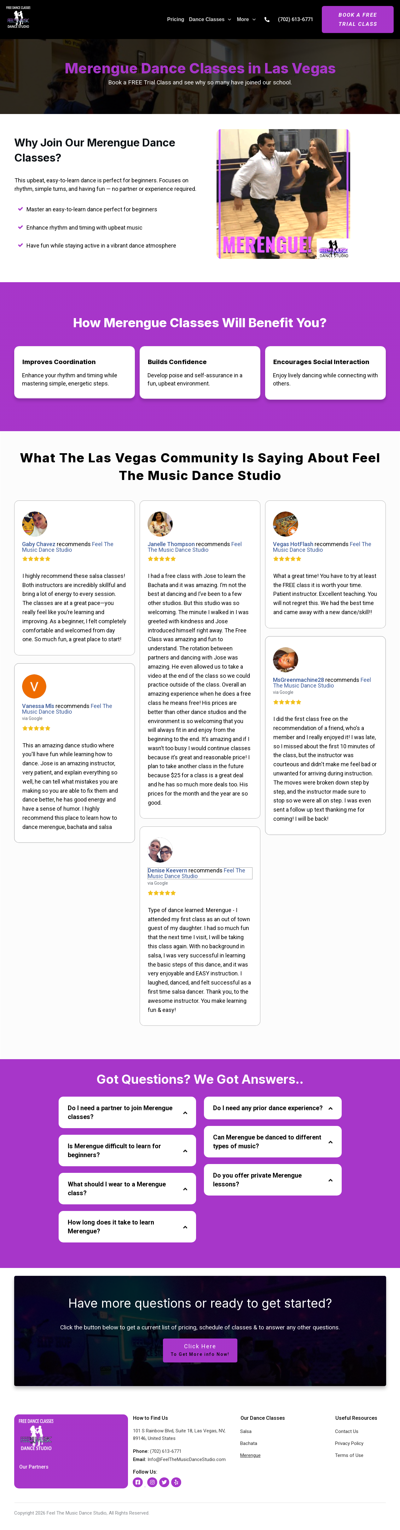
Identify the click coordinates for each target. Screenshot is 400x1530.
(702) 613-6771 (295, 19)
